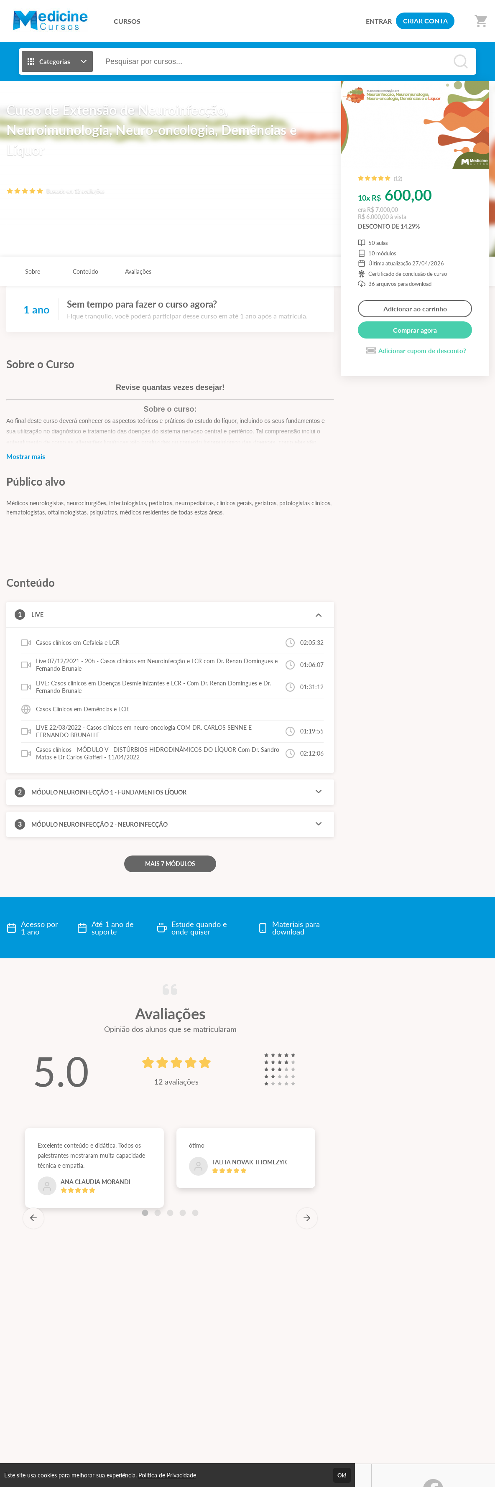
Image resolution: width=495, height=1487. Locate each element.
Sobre (32, 271)
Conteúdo (85, 271)
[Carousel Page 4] (182, 1213)
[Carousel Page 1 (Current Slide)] (145, 1213)
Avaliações (138, 271)
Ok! (342, 1475)
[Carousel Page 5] (195, 1213)
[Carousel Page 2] (157, 1213)
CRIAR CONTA (425, 21)
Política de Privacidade (167, 1475)
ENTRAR (379, 21)
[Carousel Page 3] (170, 1213)
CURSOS (127, 21)
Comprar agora (415, 330)
